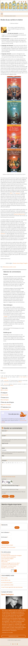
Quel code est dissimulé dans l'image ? (10, 485)
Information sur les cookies (7, 632)
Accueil (2, 15)
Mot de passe (4, 537)
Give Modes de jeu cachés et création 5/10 (5, 371)
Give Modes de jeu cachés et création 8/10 (8, 371)
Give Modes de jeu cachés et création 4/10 (4, 371)
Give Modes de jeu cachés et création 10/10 (10, 371)
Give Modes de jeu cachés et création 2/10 (2, 371)
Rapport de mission (5, 560)
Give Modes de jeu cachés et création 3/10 (3, 371)
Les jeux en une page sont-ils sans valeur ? (10, 563)
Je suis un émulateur (5, 554)
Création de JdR (4, 395)
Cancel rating (1, 371)
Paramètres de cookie (13, 636)
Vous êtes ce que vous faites (7, 567)
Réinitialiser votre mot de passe (8, 547)
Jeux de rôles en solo (5, 580)
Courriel (3, 435)
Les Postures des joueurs (6, 582)
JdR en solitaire (4, 390)
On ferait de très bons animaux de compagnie (11, 555)
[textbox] (14, 469)
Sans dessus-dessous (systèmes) (8, 557)
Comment (4, 460)
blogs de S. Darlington (6, 404)
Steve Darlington (5, 399)
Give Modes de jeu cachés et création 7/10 (7, 371)
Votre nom (4, 430)
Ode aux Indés (4, 561)
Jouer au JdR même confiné (7, 585)
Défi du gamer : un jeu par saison (8, 566)
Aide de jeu (6, 384)
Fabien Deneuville (5, 409)
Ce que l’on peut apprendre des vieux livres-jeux (12, 587)
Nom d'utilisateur (5, 532)
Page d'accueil (5, 443)
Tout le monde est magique (7, 558)
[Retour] (5, 378)
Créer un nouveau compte (7, 545)
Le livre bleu (6, 380)
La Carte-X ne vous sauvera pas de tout (9, 564)
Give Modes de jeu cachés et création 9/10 (9, 371)
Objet (3, 455)
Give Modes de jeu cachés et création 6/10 (6, 371)
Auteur (3, 448)
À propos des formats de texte (8, 476)
